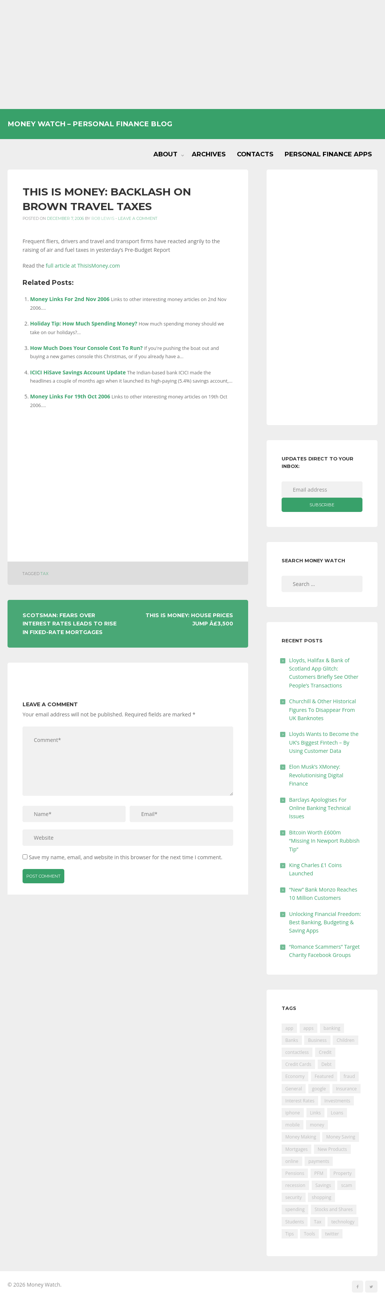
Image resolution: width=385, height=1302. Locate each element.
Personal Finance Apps (328, 154)
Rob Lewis (102, 218)
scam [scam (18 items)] (346, 1185)
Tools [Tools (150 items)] (309, 1234)
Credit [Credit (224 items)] (325, 1052)
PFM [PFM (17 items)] (318, 1173)
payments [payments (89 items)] (318, 1161)
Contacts (255, 154)
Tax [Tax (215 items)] (317, 1222)
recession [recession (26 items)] (295, 1185)
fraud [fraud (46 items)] (349, 1076)
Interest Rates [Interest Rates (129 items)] (299, 1101)
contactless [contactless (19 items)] (297, 1052)
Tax (45, 573)
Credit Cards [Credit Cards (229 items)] (298, 1064)
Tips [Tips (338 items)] (289, 1234)
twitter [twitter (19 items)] (332, 1234)
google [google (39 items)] (319, 1089)
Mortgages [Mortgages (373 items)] (296, 1149)
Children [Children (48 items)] (345, 1040)
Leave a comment (138, 218)
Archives (209, 154)
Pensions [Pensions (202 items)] (294, 1173)
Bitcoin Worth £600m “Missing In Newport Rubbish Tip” (324, 841)
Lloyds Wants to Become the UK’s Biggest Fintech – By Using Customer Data (324, 742)
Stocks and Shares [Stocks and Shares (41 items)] (334, 1209)
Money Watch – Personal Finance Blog (90, 124)
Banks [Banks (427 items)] (291, 1040)
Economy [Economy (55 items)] (295, 1076)
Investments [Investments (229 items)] (337, 1101)
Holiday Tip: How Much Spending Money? (83, 323)
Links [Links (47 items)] (315, 1113)
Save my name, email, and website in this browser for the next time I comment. (126, 857)
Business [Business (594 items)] (317, 1040)
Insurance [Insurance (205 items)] (346, 1089)
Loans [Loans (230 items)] (337, 1113)
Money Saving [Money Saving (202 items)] (340, 1137)
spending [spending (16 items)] (295, 1209)
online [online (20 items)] (292, 1161)
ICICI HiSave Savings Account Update (78, 372)
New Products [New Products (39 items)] (332, 1149)
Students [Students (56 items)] (294, 1222)
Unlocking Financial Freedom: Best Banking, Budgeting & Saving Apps (325, 922)
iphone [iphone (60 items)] (292, 1113)
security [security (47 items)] (293, 1197)
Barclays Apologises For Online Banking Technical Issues (320, 808)
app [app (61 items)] (289, 1028)
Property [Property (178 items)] (342, 1173)
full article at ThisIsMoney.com (83, 265)
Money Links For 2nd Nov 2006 (69, 299)
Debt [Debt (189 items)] (326, 1064)
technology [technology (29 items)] (342, 1222)
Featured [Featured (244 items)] (324, 1076)
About (165, 154)
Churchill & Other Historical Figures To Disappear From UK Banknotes (322, 710)
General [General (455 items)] (293, 1089)
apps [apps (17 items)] (308, 1028)
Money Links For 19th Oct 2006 (70, 396)
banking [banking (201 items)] (332, 1028)
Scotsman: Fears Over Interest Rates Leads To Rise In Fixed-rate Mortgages (70, 624)
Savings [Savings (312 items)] (323, 1185)
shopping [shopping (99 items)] (321, 1197)
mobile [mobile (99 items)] (292, 1125)
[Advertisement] (192, 54)
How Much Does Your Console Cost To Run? (86, 347)
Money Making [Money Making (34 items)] (300, 1137)
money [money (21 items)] (317, 1125)
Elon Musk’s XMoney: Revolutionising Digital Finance (316, 775)
